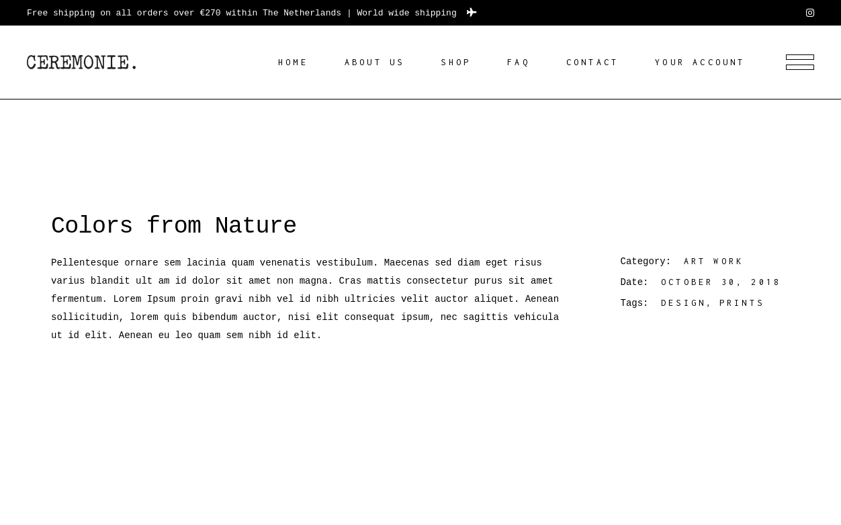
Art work (714, 261)
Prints (741, 303)
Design (683, 303)
